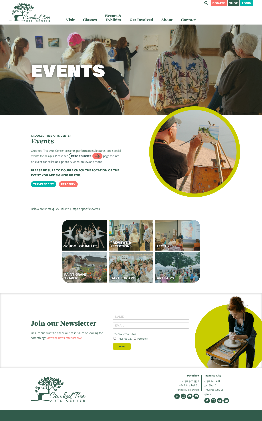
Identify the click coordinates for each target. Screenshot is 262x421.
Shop (233, 3)
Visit (70, 19)
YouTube (189, 396)
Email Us (196, 396)
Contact (188, 19)
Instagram (183, 396)
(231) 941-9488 (212, 381)
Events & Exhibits (113, 17)
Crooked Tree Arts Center (29, 12)
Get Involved (141, 19)
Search (206, 3)
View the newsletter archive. (64, 338)
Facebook (177, 396)
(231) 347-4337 (190, 381)
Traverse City (43, 184)
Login (246, 3)
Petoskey (68, 184)
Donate (218, 3)
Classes (90, 19)
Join (122, 346)
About (167, 19)
